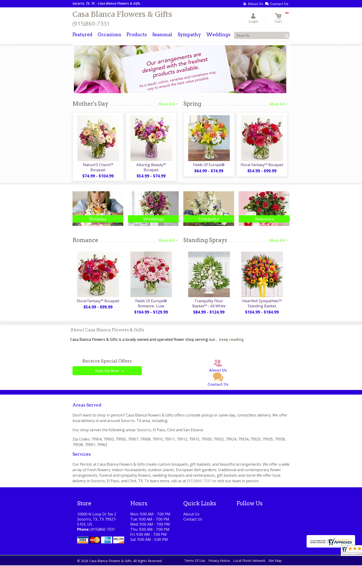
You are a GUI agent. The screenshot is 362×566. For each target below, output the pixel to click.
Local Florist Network (249, 561)
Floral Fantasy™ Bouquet (262, 165)
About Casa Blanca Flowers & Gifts (107, 330)
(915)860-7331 (91, 23)
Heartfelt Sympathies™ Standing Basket (262, 304)
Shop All (168, 104)
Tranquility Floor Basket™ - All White (208, 304)
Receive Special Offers (107, 362)
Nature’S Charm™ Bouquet (98, 167)
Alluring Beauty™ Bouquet (151, 167)
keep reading (231, 340)
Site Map (275, 561)
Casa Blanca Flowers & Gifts (122, 14)
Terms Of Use (194, 561)
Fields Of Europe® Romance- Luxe (151, 304)
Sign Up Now (107, 371)
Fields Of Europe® (209, 165)
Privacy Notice (219, 561)
